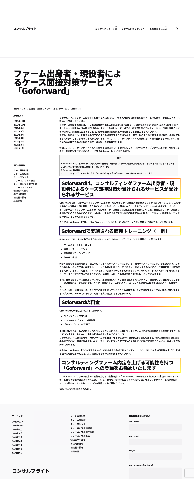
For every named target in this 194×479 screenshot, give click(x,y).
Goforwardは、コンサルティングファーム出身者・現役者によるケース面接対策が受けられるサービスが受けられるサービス (119, 163)
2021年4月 (18, 138)
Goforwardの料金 (70, 169)
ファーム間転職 (21, 173)
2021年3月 (18, 141)
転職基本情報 (19, 197)
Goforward (106, 151)
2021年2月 (18, 144)
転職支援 (17, 200)
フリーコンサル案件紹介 (25, 183)
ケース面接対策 (20, 170)
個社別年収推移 (21, 190)
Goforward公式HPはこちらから (75, 388)
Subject (155, 456)
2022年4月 (18, 131)
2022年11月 (19, 121)
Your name (155, 427)
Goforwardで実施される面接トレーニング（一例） (85, 166)
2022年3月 (18, 134)
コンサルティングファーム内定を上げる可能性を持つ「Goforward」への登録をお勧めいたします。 (107, 173)
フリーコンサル (21, 177)
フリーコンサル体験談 (24, 180)
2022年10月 (19, 124)
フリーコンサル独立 (23, 187)
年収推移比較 (19, 194)
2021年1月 (18, 148)
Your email (155, 441)
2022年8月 (18, 128)
